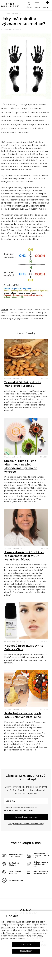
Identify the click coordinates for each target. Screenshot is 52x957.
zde (3, 933)
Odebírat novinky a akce (26, 817)
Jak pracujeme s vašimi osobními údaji (26, 824)
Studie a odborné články (13, 13)
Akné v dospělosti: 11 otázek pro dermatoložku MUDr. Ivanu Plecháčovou (24, 556)
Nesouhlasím (26, 951)
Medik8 (4, 310)
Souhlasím (26, 945)
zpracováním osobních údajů (20, 811)
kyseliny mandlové (10, 224)
